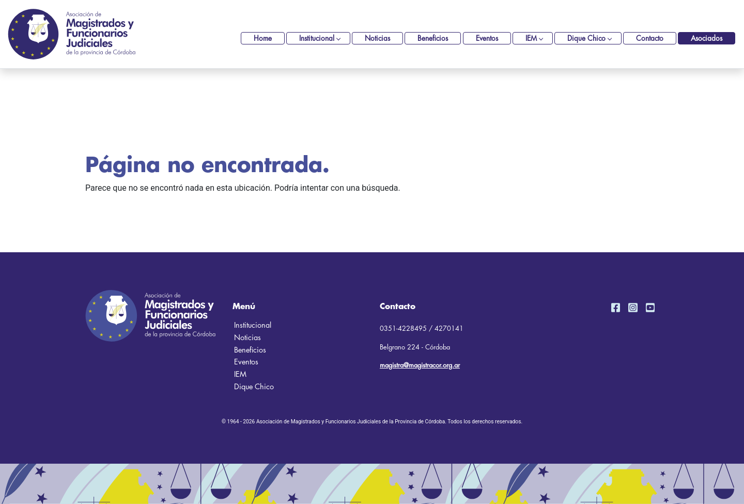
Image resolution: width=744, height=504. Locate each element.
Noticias (377, 38)
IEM (531, 38)
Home (263, 38)
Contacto (649, 38)
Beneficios (432, 38)
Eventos (487, 38)
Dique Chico (586, 38)
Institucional (316, 38)
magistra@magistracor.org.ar (420, 365)
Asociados (706, 38)
